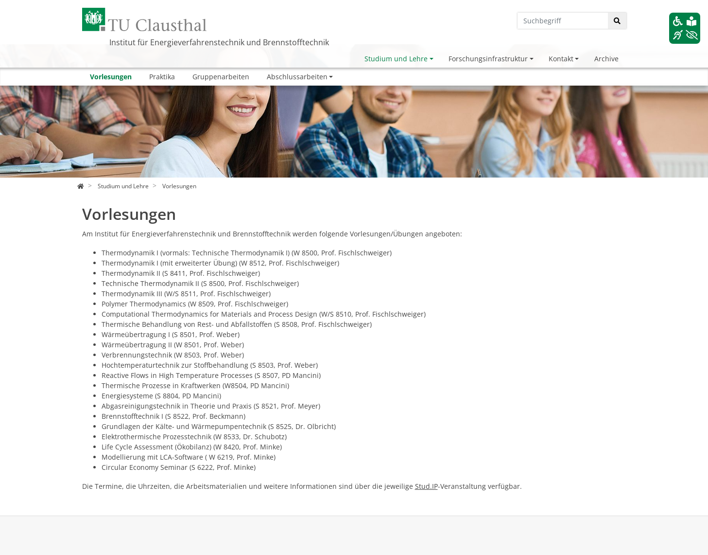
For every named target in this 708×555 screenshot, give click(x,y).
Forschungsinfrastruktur (488, 58)
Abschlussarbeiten (297, 76)
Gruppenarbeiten (220, 76)
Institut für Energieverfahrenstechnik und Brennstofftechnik (219, 42)
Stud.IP (426, 486)
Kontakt (561, 58)
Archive (606, 58)
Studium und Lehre (396, 58)
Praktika (162, 76)
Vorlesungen (111, 76)
